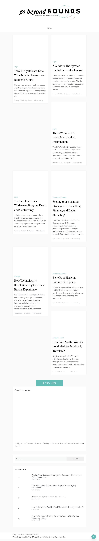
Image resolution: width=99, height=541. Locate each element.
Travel (62, 338)
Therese (29, 100)
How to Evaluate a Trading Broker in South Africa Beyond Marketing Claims (55, 517)
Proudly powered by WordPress (25, 537)
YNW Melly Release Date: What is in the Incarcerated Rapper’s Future (30, 75)
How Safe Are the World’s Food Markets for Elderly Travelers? (68, 346)
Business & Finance (59, 198)
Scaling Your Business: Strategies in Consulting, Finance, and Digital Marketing (57, 476)
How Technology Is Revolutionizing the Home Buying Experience (29, 285)
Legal (16, 67)
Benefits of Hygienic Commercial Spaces (49, 497)
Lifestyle (17, 276)
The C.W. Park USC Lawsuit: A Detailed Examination (64, 137)
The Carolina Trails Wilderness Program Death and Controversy (30, 206)
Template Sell (60, 537)
